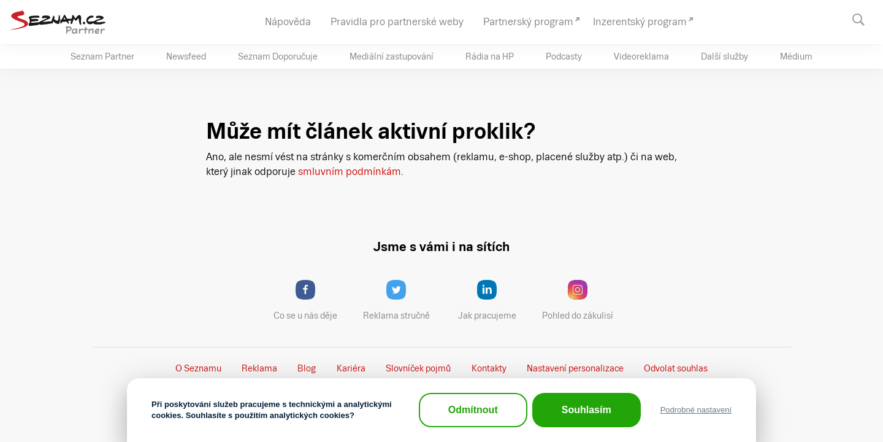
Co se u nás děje (311, 300)
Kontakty (489, 368)
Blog (306, 368)
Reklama (259, 368)
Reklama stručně (402, 300)
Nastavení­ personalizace (575, 368)
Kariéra (351, 368)
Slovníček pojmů (418, 368)
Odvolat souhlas (676, 368)
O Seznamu (198, 368)
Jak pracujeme (495, 300)
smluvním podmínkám (348, 171)
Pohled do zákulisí (582, 300)
